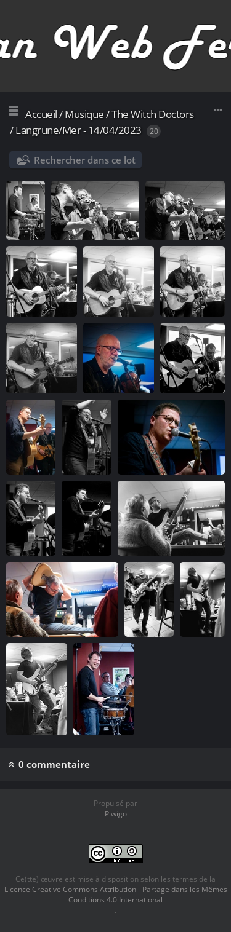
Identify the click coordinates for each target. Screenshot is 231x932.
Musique (84, 114)
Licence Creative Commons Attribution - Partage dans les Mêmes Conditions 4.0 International (115, 894)
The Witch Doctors (152, 114)
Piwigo (116, 813)
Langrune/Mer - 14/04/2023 (78, 130)
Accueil (41, 114)
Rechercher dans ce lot (85, 160)
